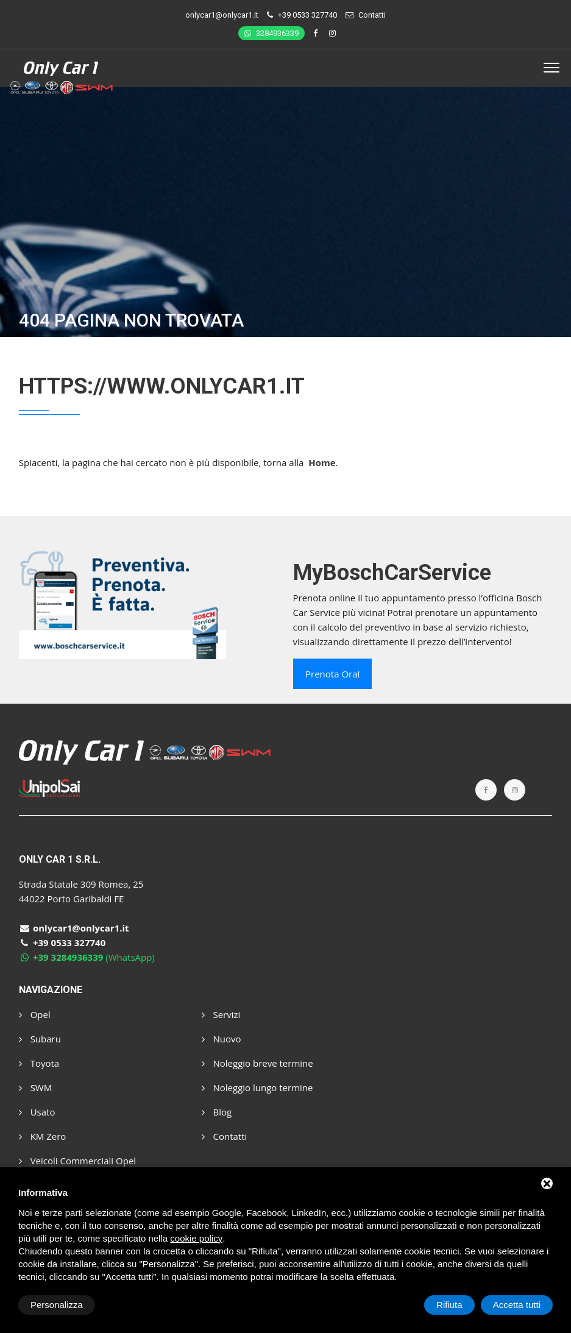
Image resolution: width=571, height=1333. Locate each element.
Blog (217, 1112)
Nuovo (221, 1039)
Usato (37, 1112)
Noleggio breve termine (257, 1063)
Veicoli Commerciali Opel (77, 1160)
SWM (35, 1087)
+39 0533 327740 (307, 14)
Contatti (372, 14)
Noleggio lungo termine (257, 1087)
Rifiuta (449, 1304)
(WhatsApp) (87, 957)
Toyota (39, 1063)
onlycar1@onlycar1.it (221, 14)
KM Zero (42, 1136)
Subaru (40, 1039)
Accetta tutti (517, 1304)
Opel (35, 1014)
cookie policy (196, 1238)
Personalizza (56, 1304)
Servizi (221, 1014)
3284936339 (271, 33)
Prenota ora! (332, 674)
